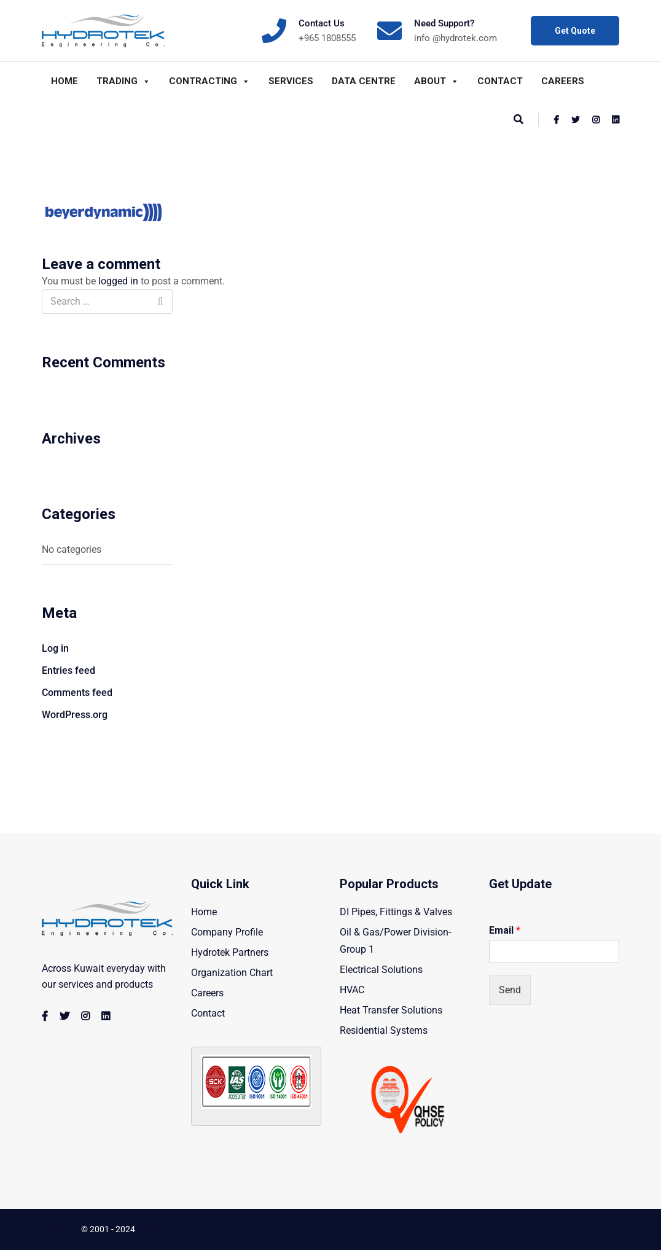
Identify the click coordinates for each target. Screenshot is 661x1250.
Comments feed (77, 692)
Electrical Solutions (381, 969)
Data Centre (364, 81)
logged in (118, 281)
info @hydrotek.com (455, 38)
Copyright (60, 1229)
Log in (55, 648)
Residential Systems (384, 1030)
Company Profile (227, 932)
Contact (500, 81)
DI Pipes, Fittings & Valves (396, 912)
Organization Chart (232, 973)
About (436, 81)
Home (64, 81)
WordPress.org (75, 715)
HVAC (352, 990)
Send (510, 990)
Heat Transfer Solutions (391, 1010)
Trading (123, 81)
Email (504, 930)
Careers (562, 81)
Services (290, 81)
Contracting (209, 81)
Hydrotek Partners (229, 952)
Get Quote (575, 31)
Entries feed (68, 670)
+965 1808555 (327, 38)
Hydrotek (154, 1229)
